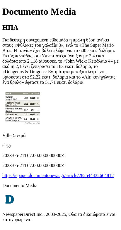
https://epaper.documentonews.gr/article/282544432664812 (58, 175)
